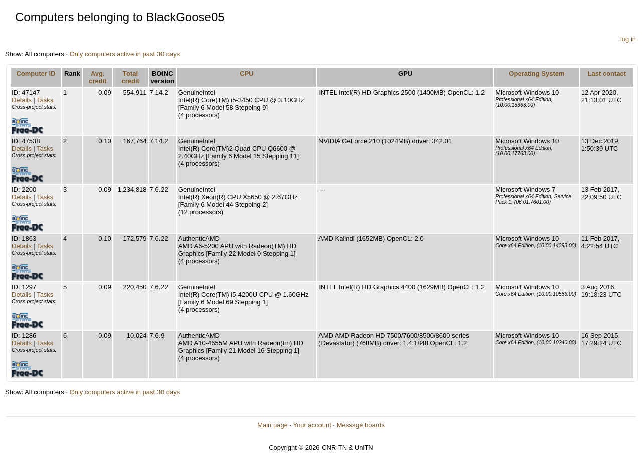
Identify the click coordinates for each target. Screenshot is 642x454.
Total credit (130, 77)
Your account (312, 425)
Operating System (536, 73)
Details (22, 100)
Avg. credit (97, 77)
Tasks (45, 100)
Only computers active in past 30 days (125, 54)
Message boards (361, 425)
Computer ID (35, 73)
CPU (246, 73)
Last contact (607, 73)
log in (628, 39)
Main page (272, 425)
